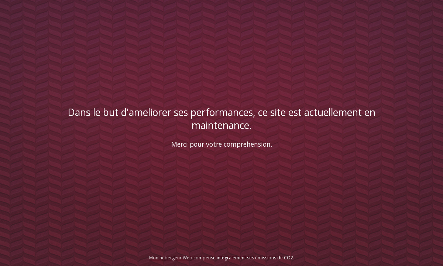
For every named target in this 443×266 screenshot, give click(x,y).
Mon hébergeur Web (170, 258)
